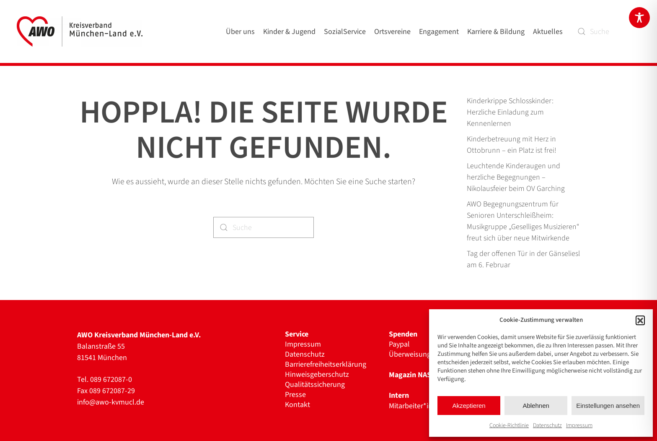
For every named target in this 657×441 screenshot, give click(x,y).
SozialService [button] (345, 31)
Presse (295, 395)
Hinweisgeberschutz (317, 375)
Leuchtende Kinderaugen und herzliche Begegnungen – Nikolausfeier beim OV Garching (516, 177)
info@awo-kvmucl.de (110, 402)
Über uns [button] (240, 31)
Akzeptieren (468, 405)
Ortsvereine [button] (392, 31)
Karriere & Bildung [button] (496, 31)
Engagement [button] (439, 31)
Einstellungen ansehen (608, 405)
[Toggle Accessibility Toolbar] (639, 17)
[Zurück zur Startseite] (81, 31)
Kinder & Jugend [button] (289, 31)
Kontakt (297, 405)
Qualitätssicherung (315, 385)
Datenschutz (547, 425)
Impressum (579, 425)
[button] (640, 320)
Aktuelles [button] (548, 31)
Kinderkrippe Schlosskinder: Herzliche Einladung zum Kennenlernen (510, 112)
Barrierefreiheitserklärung (325, 365)
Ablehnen (535, 405)
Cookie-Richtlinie (509, 425)
